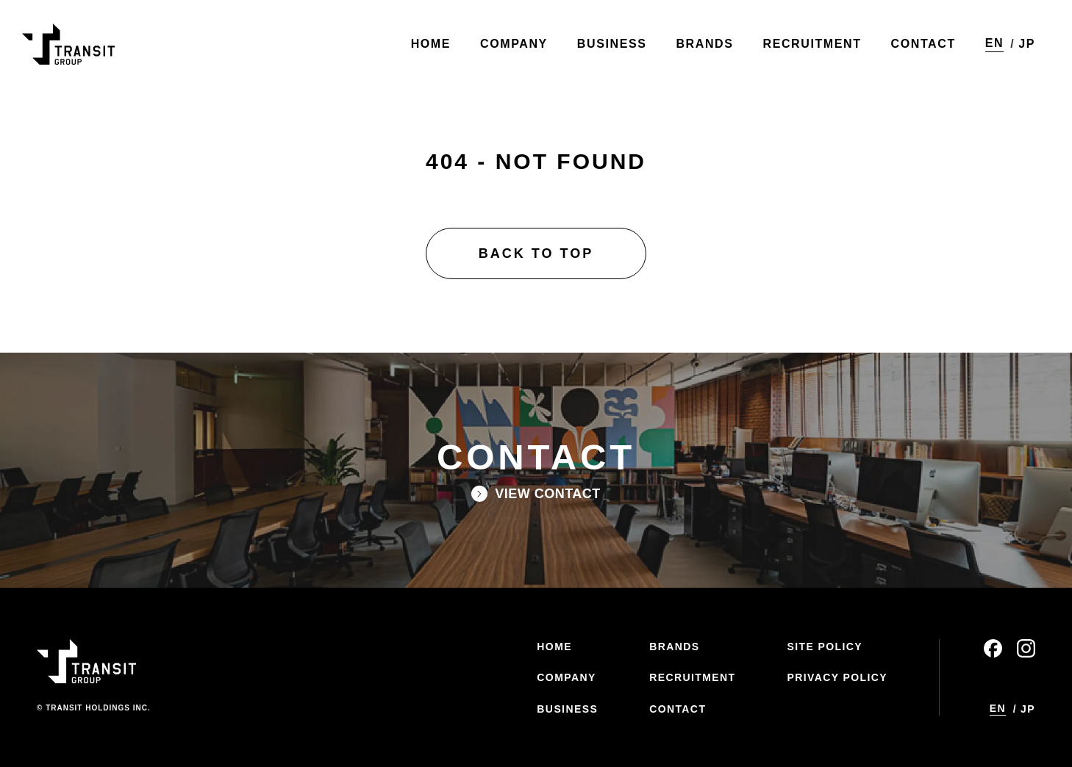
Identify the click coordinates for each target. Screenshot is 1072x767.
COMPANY (566, 677)
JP (1026, 43)
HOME (554, 646)
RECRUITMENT (692, 677)
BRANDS (674, 646)
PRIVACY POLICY (837, 677)
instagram (1026, 648)
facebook (993, 648)
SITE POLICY (824, 646)
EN (994, 43)
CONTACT (677, 709)
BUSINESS (567, 709)
